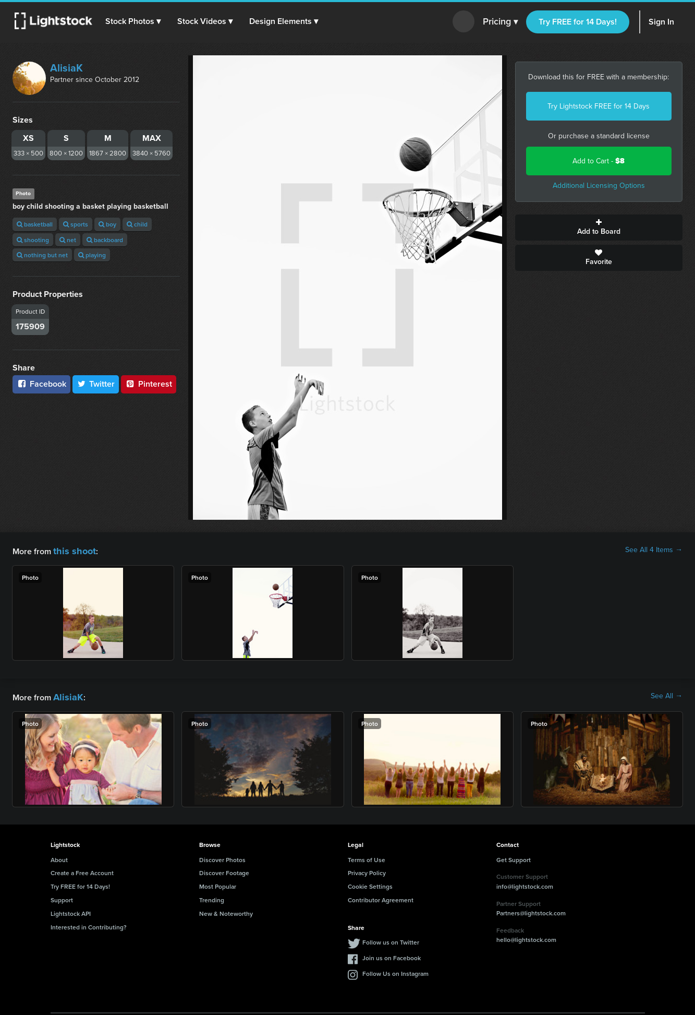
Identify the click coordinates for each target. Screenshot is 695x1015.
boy (107, 224)
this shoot (71, 550)
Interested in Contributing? (89, 924)
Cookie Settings (370, 883)
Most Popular (217, 883)
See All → (666, 694)
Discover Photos (222, 856)
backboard (105, 239)
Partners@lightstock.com (531, 909)
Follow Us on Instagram (395, 970)
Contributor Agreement (380, 896)
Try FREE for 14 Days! (578, 22)
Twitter (96, 384)
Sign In (661, 22)
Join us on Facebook (391, 954)
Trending (211, 896)
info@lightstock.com (524, 883)
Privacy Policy (367, 869)
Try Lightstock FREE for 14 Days (598, 106)
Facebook (41, 384)
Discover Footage (224, 869)
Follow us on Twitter (390, 939)
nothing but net (42, 254)
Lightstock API (71, 910)
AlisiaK (66, 68)
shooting (33, 239)
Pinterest (148, 384)
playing (92, 254)
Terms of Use (366, 856)
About (59, 856)
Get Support (513, 856)
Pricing (500, 21)
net (67, 239)
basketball (35, 224)
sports (75, 224)
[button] (135, 21)
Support (62, 896)
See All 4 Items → (653, 550)
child (137, 224)
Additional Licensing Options (599, 185)
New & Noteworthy (226, 910)
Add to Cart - (598, 161)
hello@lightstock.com (526, 936)
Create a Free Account (82, 869)
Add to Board (599, 227)
